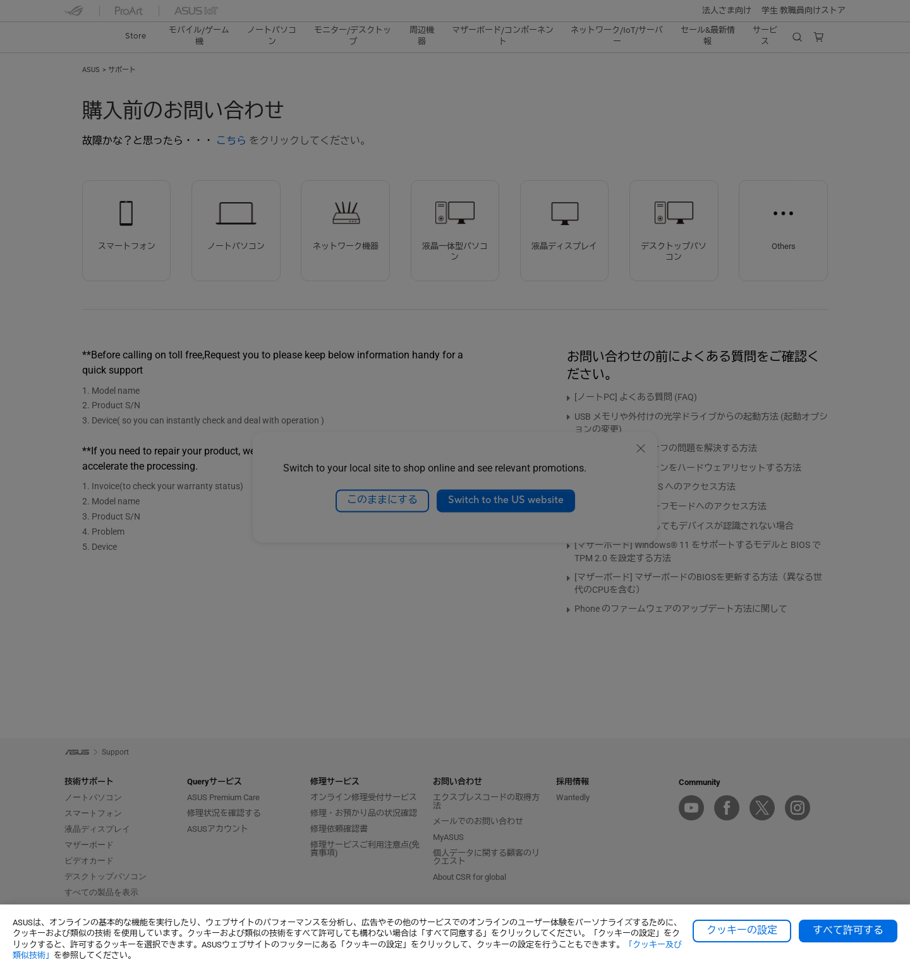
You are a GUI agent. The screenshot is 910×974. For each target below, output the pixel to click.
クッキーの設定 (742, 930)
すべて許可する (848, 930)
